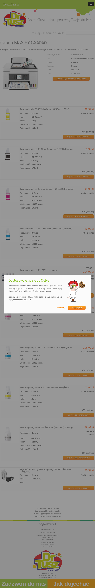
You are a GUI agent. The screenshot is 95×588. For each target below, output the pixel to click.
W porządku (77, 308)
